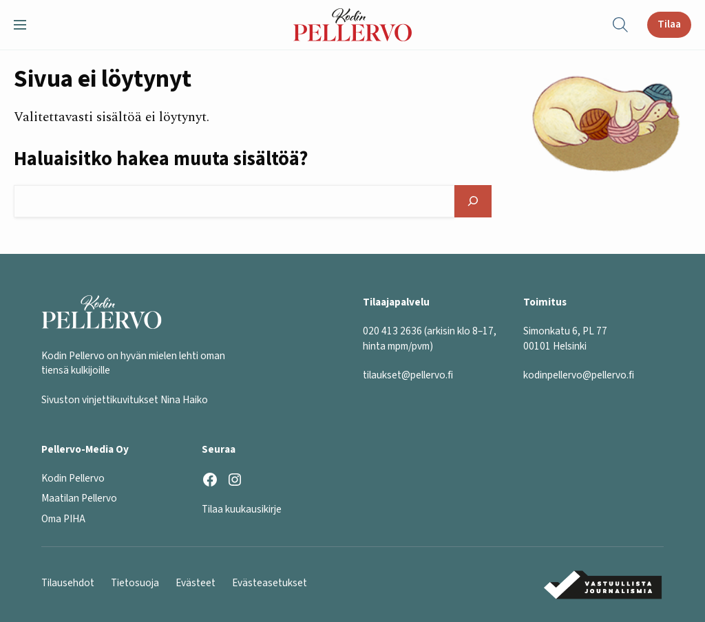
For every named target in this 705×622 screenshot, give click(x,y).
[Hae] (473, 201)
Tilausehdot (67, 582)
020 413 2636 (392, 331)
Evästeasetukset (269, 582)
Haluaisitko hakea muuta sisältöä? (161, 159)
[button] (25, 25)
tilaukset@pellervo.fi (408, 375)
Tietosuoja (135, 582)
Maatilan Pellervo (79, 498)
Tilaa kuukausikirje (242, 509)
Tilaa (669, 24)
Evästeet (195, 582)
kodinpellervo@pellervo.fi (578, 375)
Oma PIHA (63, 518)
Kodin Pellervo (73, 478)
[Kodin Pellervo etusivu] (352, 24)
